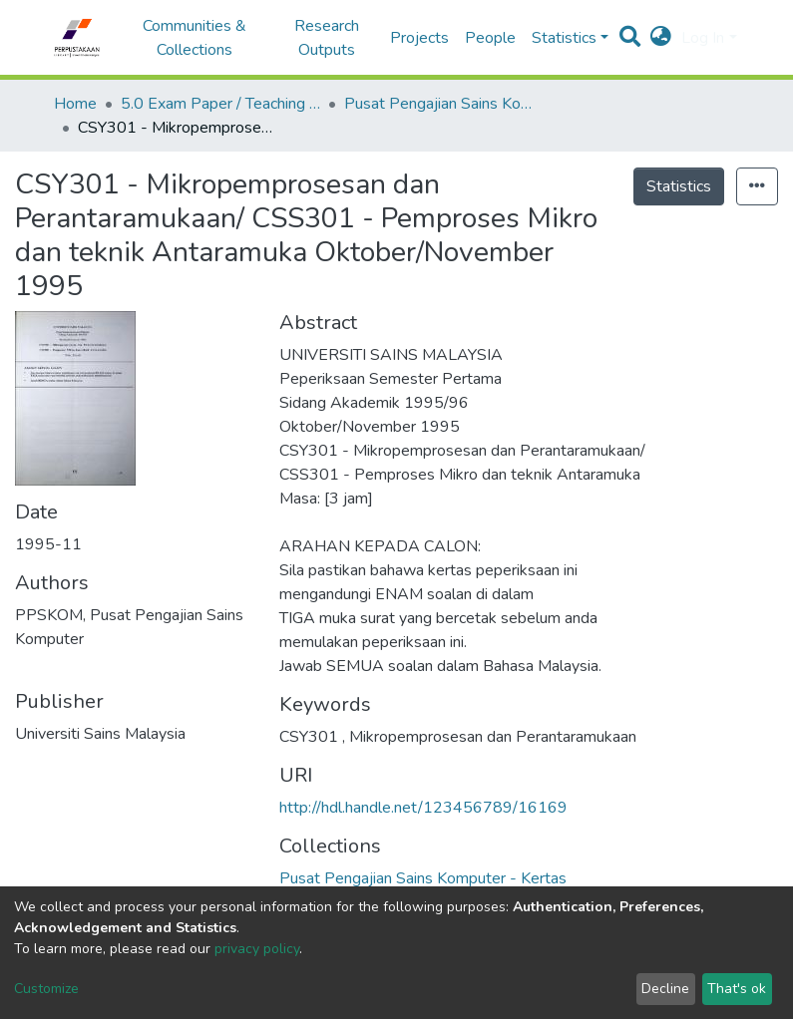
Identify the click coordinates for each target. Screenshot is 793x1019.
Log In (702, 38)
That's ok (736, 988)
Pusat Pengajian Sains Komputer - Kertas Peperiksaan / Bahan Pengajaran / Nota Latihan (444, 104)
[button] (660, 38)
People (490, 38)
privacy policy (256, 948)
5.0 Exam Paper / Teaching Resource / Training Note (220, 104)
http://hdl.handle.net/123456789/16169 (423, 808)
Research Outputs (326, 38)
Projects (419, 38)
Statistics (678, 186)
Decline (665, 988)
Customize (46, 988)
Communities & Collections (194, 38)
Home (75, 104)
